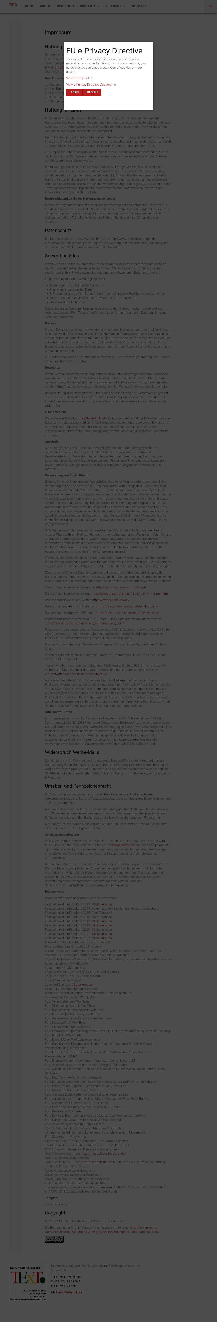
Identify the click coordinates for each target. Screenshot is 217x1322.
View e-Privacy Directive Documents (91, 84)
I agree (74, 92)
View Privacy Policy (79, 78)
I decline (92, 92)
